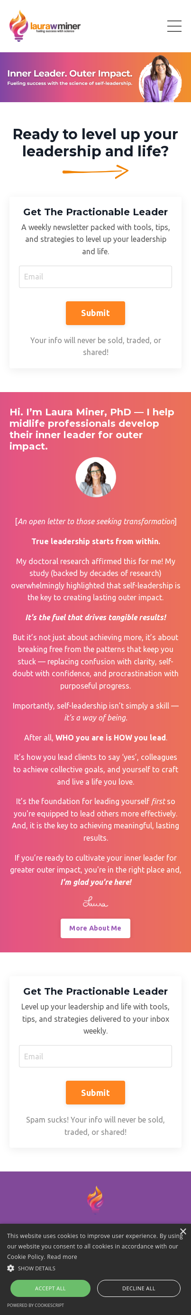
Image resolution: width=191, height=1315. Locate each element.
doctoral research (59, 561)
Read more (62, 1257)
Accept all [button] (50, 1288)
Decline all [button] (138, 1288)
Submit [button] (95, 312)
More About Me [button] (95, 928)
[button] (95, 1268)
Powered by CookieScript (35, 1305)
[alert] (95, 1269)
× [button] (182, 1232)
